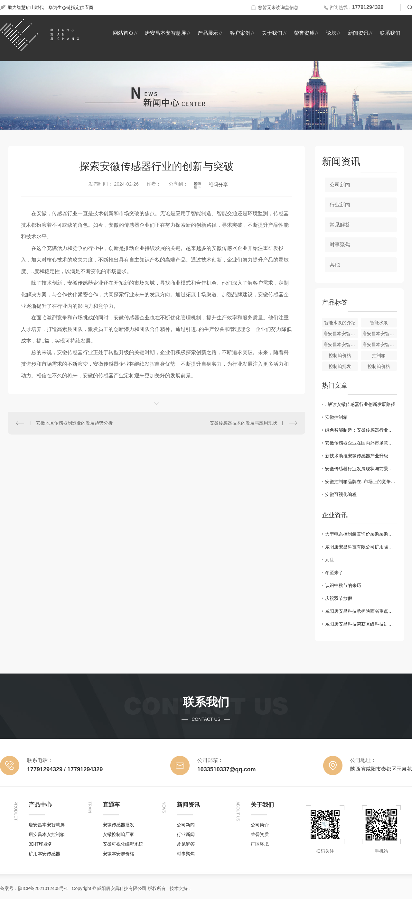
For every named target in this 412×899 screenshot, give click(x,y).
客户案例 (240, 33)
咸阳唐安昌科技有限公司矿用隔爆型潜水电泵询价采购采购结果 (361, 546)
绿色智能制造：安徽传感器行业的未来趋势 (361, 430)
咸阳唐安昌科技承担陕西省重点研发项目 (361, 611)
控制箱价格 (340, 355)
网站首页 (123, 33)
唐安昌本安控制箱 (47, 834)
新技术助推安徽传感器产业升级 (356, 455)
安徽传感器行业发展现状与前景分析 (361, 468)
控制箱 (379, 355)
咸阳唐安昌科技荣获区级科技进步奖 (361, 624)
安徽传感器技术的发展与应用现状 (243, 423)
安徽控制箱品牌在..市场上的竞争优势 (361, 481)
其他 (335, 264)
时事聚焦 (340, 244)
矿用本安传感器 (44, 853)
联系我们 (390, 33)
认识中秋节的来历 (343, 585)
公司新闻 (340, 185)
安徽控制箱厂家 (118, 834)
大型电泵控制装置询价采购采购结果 (361, 534)
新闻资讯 (358, 33)
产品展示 (208, 33)
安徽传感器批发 (118, 824)
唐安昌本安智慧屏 (165, 33)
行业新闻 (340, 204)
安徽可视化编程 (341, 494)
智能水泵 (379, 322)
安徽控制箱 (336, 417)
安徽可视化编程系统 (123, 844)
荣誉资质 (304, 33)
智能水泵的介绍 (340, 322)
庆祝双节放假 (338, 598)
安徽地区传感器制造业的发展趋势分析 (74, 423)
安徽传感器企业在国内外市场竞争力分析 (361, 442)
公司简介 (260, 824)
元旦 (329, 559)
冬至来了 (334, 572)
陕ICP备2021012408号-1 (43, 888)
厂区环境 (260, 844)
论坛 (331, 33)
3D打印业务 (40, 844)
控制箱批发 (340, 366)
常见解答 (340, 224)
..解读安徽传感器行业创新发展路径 (360, 404)
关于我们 (272, 33)
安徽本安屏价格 (118, 853)
